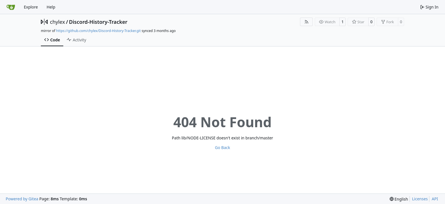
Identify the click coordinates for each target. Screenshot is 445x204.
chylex (57, 22)
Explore (31, 7)
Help (51, 7)
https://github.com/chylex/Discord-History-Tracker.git (98, 30)
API (435, 198)
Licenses (420, 198)
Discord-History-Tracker (98, 22)
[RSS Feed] (306, 22)
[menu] (399, 199)
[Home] (11, 7)
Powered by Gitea (22, 198)
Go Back (222, 147)
